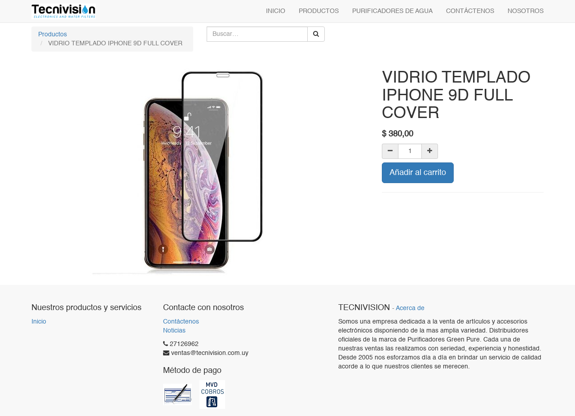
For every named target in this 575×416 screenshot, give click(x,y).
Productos (52, 34)
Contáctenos (181, 322)
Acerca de (410, 308)
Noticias (174, 331)
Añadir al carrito (417, 173)
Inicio (38, 322)
